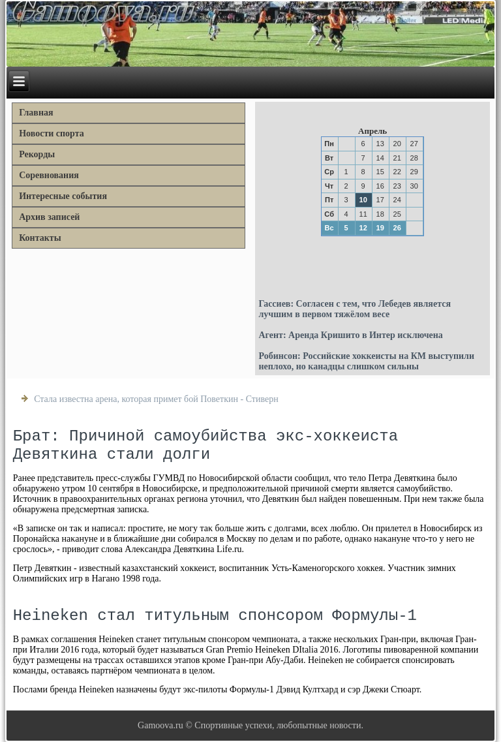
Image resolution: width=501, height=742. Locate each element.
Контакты (40, 238)
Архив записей (49, 217)
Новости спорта (51, 133)
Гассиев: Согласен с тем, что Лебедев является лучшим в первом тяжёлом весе (354, 309)
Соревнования (49, 175)
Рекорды (37, 154)
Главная (36, 112)
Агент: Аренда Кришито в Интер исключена (350, 335)
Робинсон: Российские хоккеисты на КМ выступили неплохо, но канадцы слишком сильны (366, 361)
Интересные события (63, 196)
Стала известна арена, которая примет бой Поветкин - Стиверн (156, 399)
